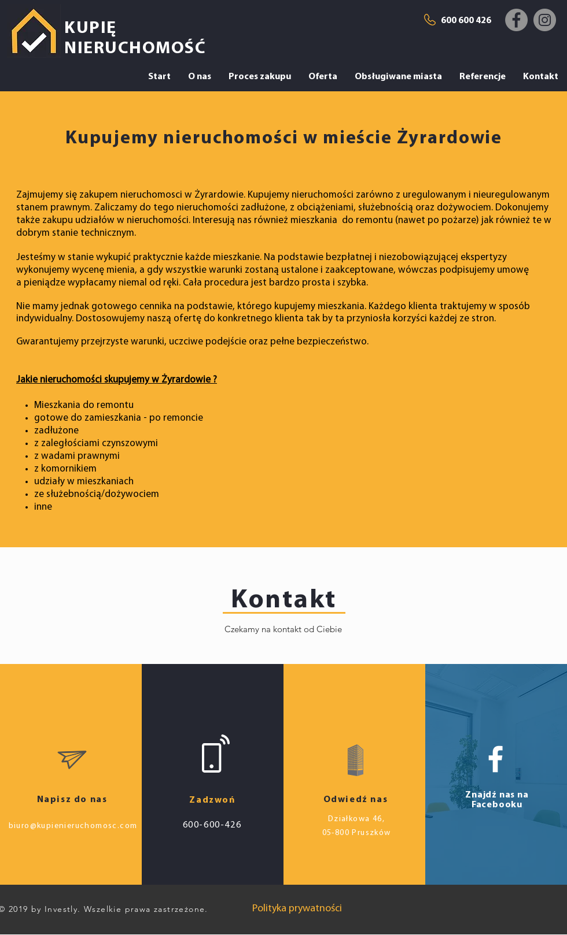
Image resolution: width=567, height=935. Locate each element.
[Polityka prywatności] (297, 908)
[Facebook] (516, 20)
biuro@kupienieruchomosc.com (73, 826)
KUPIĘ (90, 29)
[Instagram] (544, 20)
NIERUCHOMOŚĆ (135, 49)
